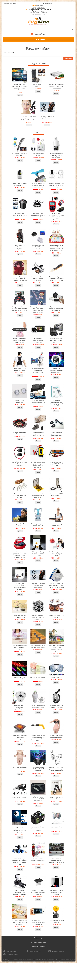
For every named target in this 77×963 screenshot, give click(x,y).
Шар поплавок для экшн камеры (56, 921)
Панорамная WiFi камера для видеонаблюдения (19, 707)
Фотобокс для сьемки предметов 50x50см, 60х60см (56, 892)
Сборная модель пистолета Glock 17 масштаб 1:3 (38, 798)
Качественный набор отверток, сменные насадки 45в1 (38, 495)
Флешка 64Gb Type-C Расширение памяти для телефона (38, 892)
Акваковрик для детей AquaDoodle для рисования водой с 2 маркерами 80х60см (56, 247)
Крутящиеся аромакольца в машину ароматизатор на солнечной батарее (20, 554)
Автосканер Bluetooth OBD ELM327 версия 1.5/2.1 (38, 246)
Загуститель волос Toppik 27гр (38, 85)
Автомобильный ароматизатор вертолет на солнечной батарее (38, 215)
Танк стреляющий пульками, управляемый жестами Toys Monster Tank (19, 861)
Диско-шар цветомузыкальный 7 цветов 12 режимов (56, 370)
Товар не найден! (13, 44)
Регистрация (48, 3)
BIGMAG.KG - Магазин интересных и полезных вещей (16, 959)
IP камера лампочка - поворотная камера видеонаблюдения (56, 155)
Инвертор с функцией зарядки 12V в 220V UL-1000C (56, 463)
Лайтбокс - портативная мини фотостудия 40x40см (56, 553)
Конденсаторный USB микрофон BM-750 (56, 494)
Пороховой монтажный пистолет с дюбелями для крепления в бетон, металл (38, 738)
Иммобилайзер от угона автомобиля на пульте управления (19, 463)
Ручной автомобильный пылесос (19, 798)
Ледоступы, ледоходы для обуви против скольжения (47, 118)
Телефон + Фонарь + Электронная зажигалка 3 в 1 (38, 860)
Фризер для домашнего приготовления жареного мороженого (19, 922)
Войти (43, 3)
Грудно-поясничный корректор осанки (20, 369)
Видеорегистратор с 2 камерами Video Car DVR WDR (56, 340)
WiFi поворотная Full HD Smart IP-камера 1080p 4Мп (56, 185)
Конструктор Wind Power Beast (19, 524)
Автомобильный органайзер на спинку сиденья (19, 246)
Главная (5, 44)
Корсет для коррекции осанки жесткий (38, 524)
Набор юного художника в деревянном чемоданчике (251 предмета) (56, 648)
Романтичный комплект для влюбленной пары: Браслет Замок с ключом (56, 768)
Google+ (73, 961)
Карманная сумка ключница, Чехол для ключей (19, 495)
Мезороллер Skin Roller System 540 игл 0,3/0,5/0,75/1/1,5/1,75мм (28, 118)
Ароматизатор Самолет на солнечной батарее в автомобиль (38, 278)
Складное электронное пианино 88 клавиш (56, 798)
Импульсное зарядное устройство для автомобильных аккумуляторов (38, 464)
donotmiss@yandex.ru (58, 951)
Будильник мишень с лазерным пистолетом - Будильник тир (56, 308)
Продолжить (68, 58)
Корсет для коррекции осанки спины (56, 524)
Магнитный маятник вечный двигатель (20, 616)
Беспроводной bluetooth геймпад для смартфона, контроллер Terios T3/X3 (19, 308)
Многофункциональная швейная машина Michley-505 (20, 647)
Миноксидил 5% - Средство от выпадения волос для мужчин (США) (19, 87)
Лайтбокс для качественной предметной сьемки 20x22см (20, 586)
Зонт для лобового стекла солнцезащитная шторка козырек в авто (38, 402)
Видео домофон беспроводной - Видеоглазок (38, 340)
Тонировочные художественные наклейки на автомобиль (56, 860)
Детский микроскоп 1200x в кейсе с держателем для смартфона (38, 371)
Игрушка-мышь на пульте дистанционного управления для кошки (38, 433)
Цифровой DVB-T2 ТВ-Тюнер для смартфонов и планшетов (38, 922)
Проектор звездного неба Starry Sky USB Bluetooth (38, 768)
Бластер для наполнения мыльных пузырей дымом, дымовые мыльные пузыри (38, 309)
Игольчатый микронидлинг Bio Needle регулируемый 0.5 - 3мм (56, 403)
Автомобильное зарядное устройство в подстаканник (20, 215)
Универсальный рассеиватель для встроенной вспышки (19, 892)
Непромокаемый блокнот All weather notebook (38, 678)
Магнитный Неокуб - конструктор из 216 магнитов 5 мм (38, 617)
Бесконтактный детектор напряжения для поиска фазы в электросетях (56, 278)
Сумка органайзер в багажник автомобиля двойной (38, 828)
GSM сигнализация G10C (38, 154)
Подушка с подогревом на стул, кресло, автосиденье (20, 737)
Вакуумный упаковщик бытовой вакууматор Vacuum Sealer (19, 340)
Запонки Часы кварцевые (19, 401)
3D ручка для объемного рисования (19, 154)
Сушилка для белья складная (56, 828)
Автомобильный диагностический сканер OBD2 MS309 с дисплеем (56, 216)
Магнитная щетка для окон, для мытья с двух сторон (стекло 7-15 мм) (56, 585)
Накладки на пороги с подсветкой (19, 678)
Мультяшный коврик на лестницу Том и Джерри (38, 646)
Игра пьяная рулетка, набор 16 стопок (19, 433)
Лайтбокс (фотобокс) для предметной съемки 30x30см (38, 553)
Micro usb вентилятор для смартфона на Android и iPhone (37, 185)
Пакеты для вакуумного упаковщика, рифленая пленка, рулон (56, 86)
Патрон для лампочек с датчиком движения (38, 706)
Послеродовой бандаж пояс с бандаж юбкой (56, 736)
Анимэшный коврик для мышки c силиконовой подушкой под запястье (19, 278)
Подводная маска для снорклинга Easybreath (56, 706)
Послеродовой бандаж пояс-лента (19, 768)
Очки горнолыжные (56, 677)
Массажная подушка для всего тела (56, 616)
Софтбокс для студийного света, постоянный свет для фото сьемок (19, 829)
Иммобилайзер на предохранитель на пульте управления (56, 433)
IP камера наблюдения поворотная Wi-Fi (20, 184)
